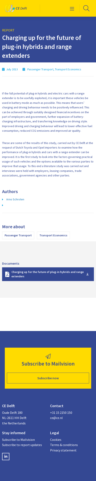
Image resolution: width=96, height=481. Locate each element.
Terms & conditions (64, 445)
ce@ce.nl (56, 418)
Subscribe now (48, 378)
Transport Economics (53, 235)
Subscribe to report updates (22, 445)
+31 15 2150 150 (61, 412)
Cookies (55, 440)
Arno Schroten (15, 199)
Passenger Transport (18, 235)
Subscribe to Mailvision (18, 440)
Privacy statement (63, 450)
